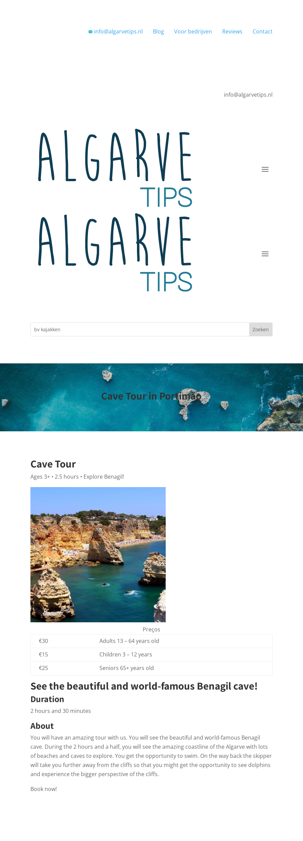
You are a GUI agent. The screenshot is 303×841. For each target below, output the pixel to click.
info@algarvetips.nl (115, 31)
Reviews (232, 31)
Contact (263, 31)
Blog (158, 31)
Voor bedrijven (193, 31)
